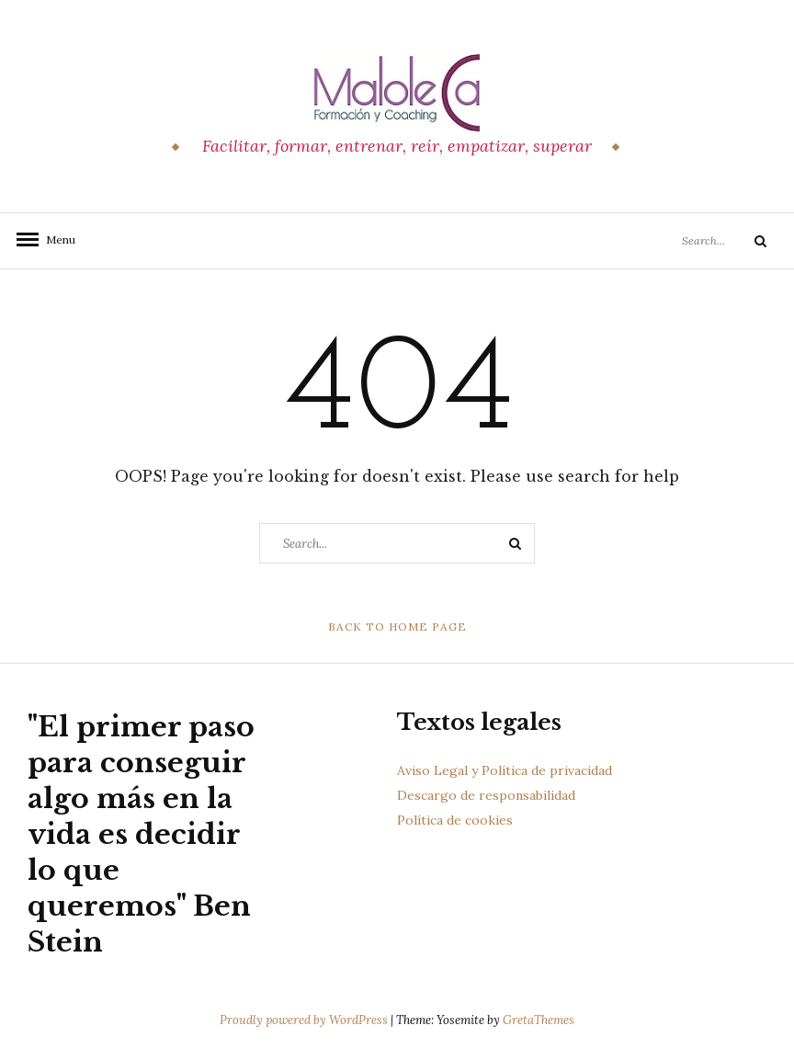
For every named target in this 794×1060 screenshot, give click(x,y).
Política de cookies (455, 820)
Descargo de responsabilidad (486, 795)
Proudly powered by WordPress (305, 1020)
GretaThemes (538, 1020)
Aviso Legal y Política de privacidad (504, 770)
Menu (55, 239)
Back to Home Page (397, 626)
